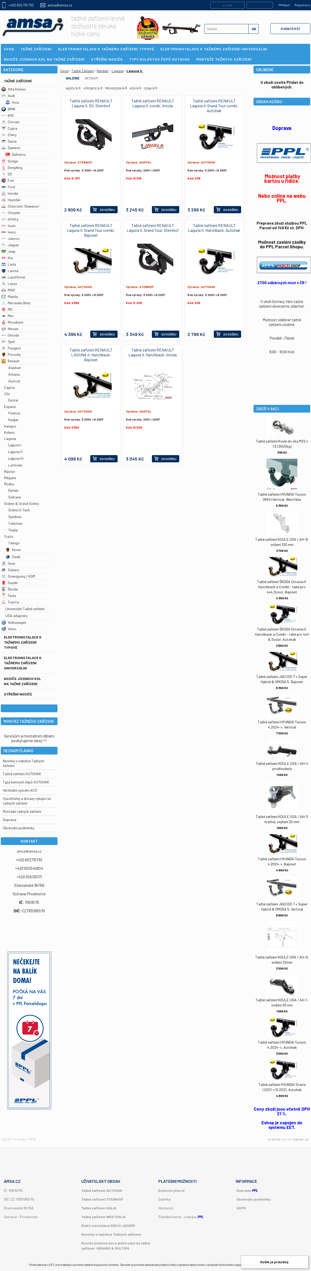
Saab (12, 556)
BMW (8, 109)
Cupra (9, 128)
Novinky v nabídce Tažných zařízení (111, 1234)
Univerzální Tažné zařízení (25, 608)
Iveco (8, 232)
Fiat (7, 180)
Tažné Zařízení (18, 81)
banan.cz (301, 1139)
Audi (8, 95)
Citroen (10, 122)
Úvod (64, 71)
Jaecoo (10, 238)
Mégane (10, 477)
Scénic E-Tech (19, 510)
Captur (9, 387)
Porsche (11, 354)
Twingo (14, 543)
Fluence (14, 413)
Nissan (9, 328)
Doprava (9, 819)
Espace (10, 406)
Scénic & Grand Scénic (21, 503)
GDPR (241, 1208)
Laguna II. (15, 451)
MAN (8, 290)
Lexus (9, 283)
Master (9, 471)
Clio (7, 393)
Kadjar (13, 419)
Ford (8, 187)
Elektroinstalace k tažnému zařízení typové (23, 642)
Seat (8, 563)
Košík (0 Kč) (290, 28)
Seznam (91, 78)
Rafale (13, 490)
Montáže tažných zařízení (22, 811)
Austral (14, 381)
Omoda (10, 335)
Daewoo (10, 147)
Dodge (9, 161)
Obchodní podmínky (253, 1199)
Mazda (9, 296)
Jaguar (10, 245)
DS (6, 174)
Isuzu (8, 225)
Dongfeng (11, 167)
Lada (8, 264)
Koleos (9, 432)
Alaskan (14, 367)
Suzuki (9, 582)
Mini (7, 316)
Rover (13, 549)
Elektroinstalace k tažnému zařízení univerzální (23, 662)
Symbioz (14, 516)
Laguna (10, 438)
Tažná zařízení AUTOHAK (22, 774)
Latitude (15, 465)
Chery (9, 135)
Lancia (9, 270)
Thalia (13, 530)
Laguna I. (15, 445)
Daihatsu (15, 154)
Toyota (10, 602)
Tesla (8, 595)
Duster (13, 400)
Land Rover (13, 277)
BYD (7, 115)
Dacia (9, 141)
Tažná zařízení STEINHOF (102, 1199)
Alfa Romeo (13, 89)
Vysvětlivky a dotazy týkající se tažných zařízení (27, 800)
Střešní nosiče (18, 694)
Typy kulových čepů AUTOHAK (26, 782)
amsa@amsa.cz (59, 5)
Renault (10, 361)
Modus (9, 484)
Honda (9, 193)
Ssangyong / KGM (18, 576)
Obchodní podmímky (18, 828)
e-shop (274, 1139)
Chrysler (10, 212)
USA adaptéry (16, 615)
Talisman (15, 523)
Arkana (14, 374)
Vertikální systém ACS (20, 790)
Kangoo (10, 426)
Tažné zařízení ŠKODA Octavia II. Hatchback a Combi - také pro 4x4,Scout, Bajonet (282, 586)
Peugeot (11, 348)
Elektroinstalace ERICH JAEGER (108, 1225)
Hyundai (10, 200)
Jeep (8, 251)
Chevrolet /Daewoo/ (20, 206)
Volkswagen (13, 622)
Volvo (8, 629)
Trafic (8, 536)
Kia (7, 258)
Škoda (9, 589)
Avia (12, 102)
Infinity (9, 219)
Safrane (14, 497)
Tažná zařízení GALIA (98, 1208)
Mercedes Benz (15, 303)
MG (6, 309)
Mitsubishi (12, 322)
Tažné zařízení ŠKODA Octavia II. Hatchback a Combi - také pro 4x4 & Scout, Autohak (282, 634)
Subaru (10, 570)
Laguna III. (16, 458)
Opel (8, 341)
